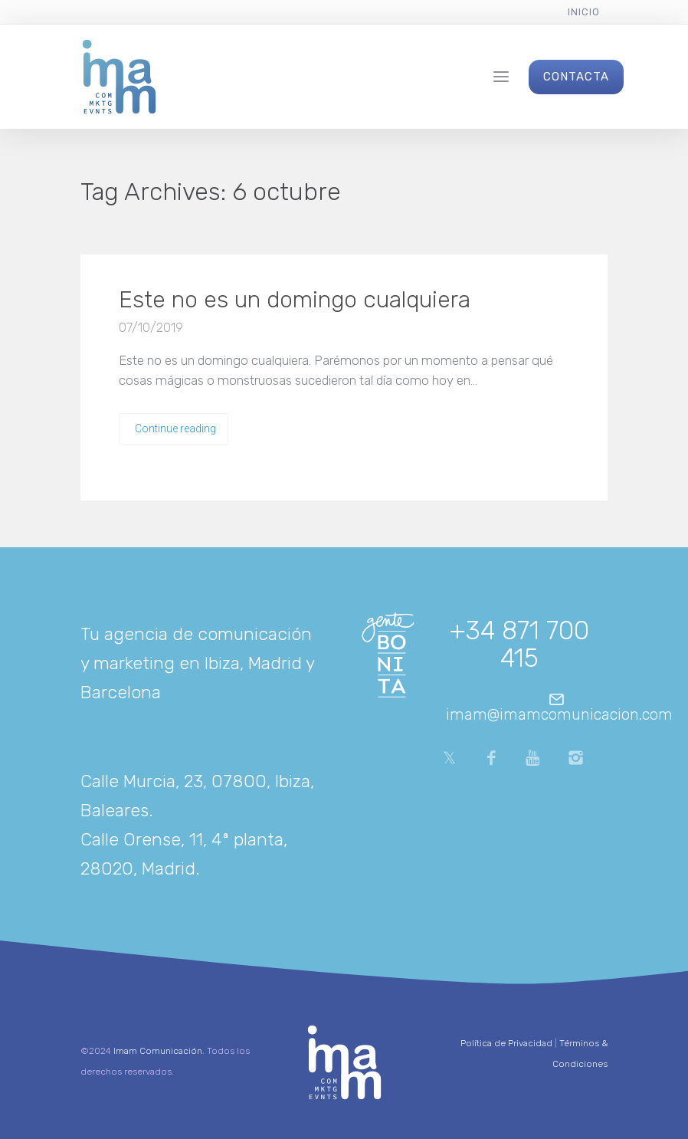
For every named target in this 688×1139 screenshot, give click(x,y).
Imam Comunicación (157, 1050)
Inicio (584, 12)
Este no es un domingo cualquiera (294, 299)
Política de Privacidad (506, 1043)
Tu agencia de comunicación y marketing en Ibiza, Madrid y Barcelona (197, 663)
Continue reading (175, 428)
